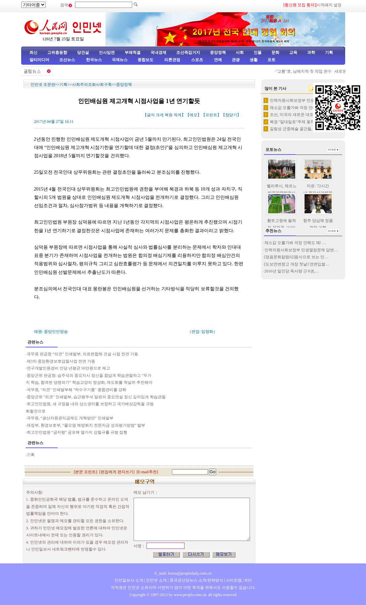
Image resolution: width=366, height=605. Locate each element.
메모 (193, 115)
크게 (160, 115)
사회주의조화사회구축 (92, 84)
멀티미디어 (39, 59)
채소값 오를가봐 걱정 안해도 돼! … (295, 242)
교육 (293, 52)
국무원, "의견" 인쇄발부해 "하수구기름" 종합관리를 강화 (77, 389)
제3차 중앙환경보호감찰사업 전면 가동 (61, 361)
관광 (236, 59)
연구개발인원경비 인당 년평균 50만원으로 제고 (68, 368)
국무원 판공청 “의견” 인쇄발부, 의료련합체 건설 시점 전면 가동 (83, 354)
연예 (217, 59)
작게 (178, 115)
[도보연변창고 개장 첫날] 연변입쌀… (297, 264)
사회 (240, 52)
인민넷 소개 (156, 580)
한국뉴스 (94, 59)
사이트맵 (234, 580)
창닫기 (231, 115)
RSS (248, 580)
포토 (271, 59)
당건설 (83, 52)
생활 (254, 59)
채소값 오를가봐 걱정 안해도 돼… (299, 107)
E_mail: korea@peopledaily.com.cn (183, 573)
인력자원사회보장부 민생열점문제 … (302, 100)
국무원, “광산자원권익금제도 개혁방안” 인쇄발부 (70, 418)
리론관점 (172, 59)
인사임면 (107, 52)
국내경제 (158, 52)
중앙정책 (218, 52)
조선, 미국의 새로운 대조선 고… (298, 114)
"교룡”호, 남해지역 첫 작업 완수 (308, 71)
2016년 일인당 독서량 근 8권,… (291, 271)
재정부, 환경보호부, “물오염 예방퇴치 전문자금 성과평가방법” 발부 (86, 425)
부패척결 (133, 52)
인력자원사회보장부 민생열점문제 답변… (301, 250)
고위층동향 (57, 52)
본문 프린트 (85, 472)
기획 (329, 52)
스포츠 (196, 59)
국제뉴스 (120, 59)
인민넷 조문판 (42, 84)
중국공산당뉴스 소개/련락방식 (196, 580)
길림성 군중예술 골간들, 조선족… (299, 128)
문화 (275, 52)
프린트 (211, 115)
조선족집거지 (188, 52)
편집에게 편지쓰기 (117, 472)
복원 (169, 115)
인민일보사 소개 (128, 580)
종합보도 (145, 59)
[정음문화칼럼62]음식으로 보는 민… (296, 257)
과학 (311, 52)
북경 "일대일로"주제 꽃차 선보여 (299, 122)
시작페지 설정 (329, 5)
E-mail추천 (147, 472)
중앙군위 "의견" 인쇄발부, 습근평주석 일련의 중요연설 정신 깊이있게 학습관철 (96, 397)
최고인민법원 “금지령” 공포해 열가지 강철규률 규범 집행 (77, 432)
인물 (258, 52)
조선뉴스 (67, 59)
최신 (33, 52)
